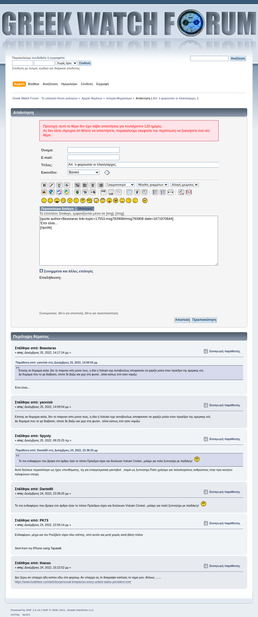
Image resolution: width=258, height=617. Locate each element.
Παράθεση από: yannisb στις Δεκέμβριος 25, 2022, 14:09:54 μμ (57, 362)
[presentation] (129, 294)
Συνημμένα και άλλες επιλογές (68, 271)
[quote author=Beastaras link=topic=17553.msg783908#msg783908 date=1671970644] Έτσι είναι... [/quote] (128, 241)
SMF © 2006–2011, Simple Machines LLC (68, 609)
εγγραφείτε (57, 57)
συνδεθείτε (39, 57)
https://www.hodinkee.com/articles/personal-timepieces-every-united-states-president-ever (73, 581)
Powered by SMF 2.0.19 (25, 609)
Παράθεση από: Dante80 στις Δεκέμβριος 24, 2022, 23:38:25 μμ (57, 450)
